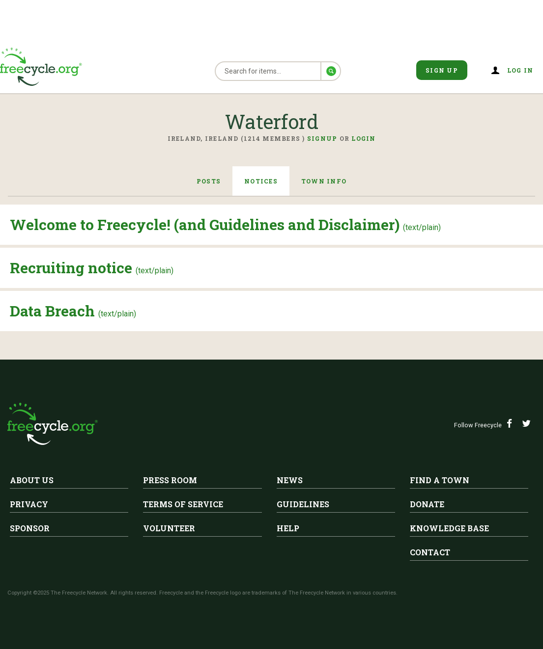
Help (288, 528)
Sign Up (442, 70)
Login (363, 138)
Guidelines (303, 504)
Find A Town (439, 480)
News (290, 480)
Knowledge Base (449, 528)
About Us (32, 480)
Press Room (170, 480)
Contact (430, 552)
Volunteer (169, 528)
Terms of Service (183, 504)
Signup (322, 138)
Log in (520, 70)
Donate (427, 504)
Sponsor (30, 528)
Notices (261, 181)
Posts (209, 181)
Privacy (29, 504)
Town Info (323, 181)
